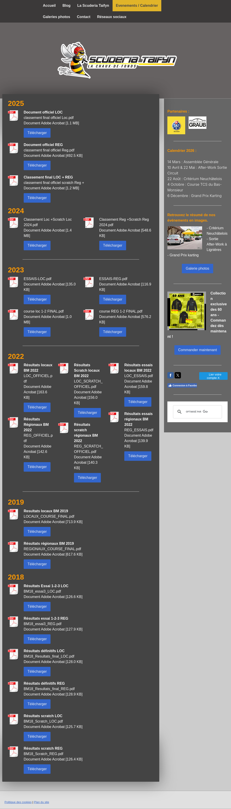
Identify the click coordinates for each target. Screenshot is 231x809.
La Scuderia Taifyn (93, 5)
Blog (66, 5)
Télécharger (37, 133)
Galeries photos (56, 17)
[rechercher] (197, 412)
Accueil (49, 5)
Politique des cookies (18, 802)
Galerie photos (197, 268)
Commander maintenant (197, 350)
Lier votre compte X (213, 376)
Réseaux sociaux (111, 17)
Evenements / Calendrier (137, 5)
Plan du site (41, 802)
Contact (83, 17)
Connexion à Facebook (184, 385)
